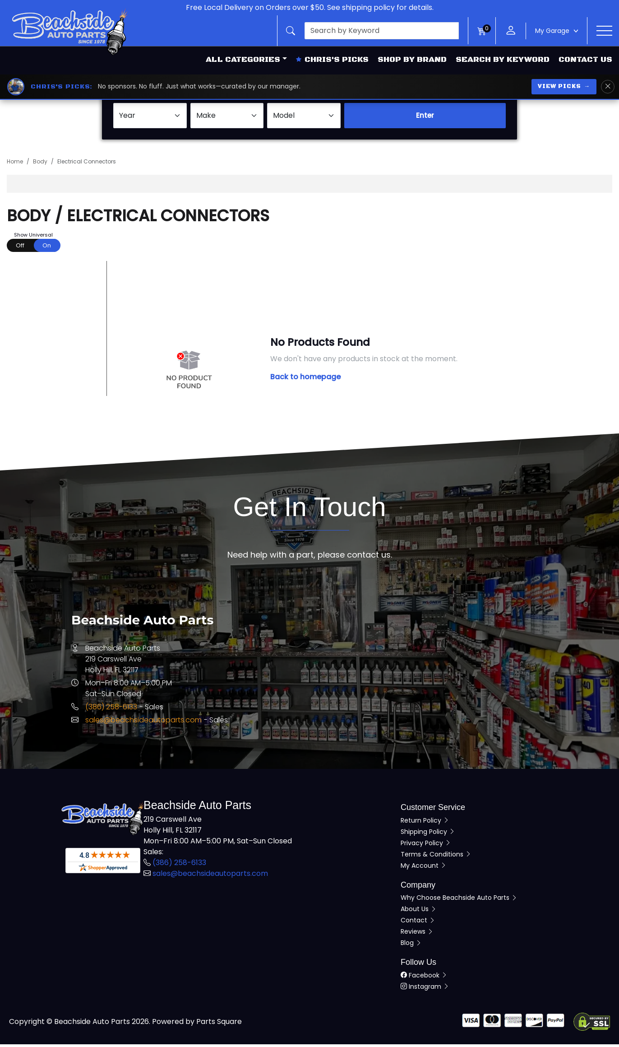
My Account (424, 868)
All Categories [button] (243, 60)
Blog (411, 945)
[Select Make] (227, 118)
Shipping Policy (428, 834)
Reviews (417, 934)
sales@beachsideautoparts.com (143, 723)
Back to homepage (305, 380)
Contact (418, 923)
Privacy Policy (426, 845)
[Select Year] (150, 118)
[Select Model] (304, 118)
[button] (372, 30)
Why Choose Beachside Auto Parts (459, 900)
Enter (425, 118)
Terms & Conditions (436, 856)
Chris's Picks (332, 60)
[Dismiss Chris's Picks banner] (607, 86)
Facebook (424, 977)
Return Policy (425, 823)
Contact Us (585, 60)
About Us (419, 912)
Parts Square (219, 1024)
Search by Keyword (503, 60)
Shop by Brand (412, 60)
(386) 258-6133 (111, 710)
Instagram (425, 989)
